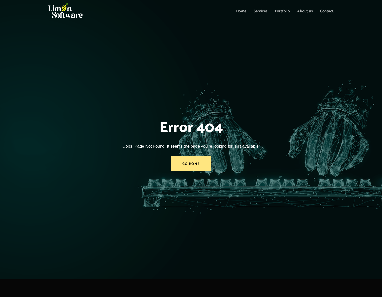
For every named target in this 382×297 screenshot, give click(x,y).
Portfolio (282, 11)
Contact (327, 11)
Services (260, 11)
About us (305, 11)
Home (241, 11)
